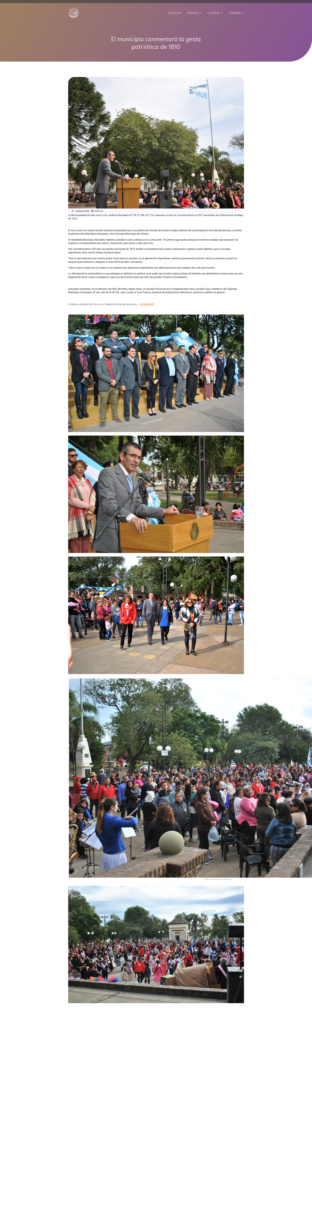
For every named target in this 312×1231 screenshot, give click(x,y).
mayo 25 (97, 210)
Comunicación (80, 210)
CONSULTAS (174, 13)
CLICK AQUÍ (147, 304)
